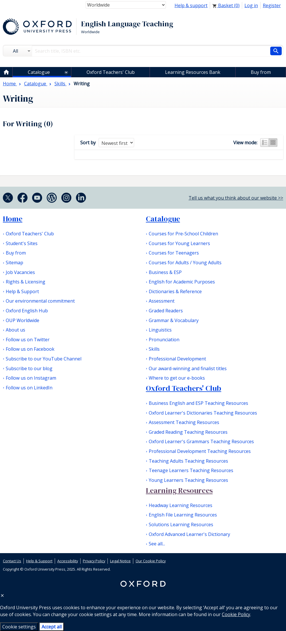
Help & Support (22, 291)
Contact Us (12, 560)
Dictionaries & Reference (175, 291)
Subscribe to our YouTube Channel (43, 359)
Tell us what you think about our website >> (236, 198)
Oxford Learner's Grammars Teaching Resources (201, 441)
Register (272, 5)
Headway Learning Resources (180, 505)
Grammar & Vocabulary (174, 320)
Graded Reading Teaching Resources (188, 432)
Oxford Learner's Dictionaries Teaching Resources (203, 413)
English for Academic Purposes (182, 282)
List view (264, 142)
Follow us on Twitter (28, 339)
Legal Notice (120, 560)
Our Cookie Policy (151, 560)
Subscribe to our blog (29, 368)
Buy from (261, 72)
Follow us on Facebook (30, 349)
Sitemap (14, 262)
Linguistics (160, 330)
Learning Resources (179, 490)
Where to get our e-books (177, 378)
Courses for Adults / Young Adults (185, 262)
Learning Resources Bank (192, 72)
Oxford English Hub (27, 310)
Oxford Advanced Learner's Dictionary (189, 534)
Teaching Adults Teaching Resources (188, 461)
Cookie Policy (236, 614)
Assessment (162, 301)
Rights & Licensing (25, 282)
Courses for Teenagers (174, 253)
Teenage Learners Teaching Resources (191, 470)
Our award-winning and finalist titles (188, 368)
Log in (251, 5)
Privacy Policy (94, 560)
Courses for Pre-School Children (183, 233)
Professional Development (177, 359)
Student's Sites (22, 243)
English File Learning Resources (183, 515)
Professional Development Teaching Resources (200, 451)
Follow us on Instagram (31, 378)
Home (12, 219)
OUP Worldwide (22, 320)
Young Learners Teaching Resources (188, 480)
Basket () (226, 5)
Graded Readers (166, 310)
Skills (154, 349)
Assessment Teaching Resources (184, 422)
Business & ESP (165, 272)
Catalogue (39, 72)
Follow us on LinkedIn (29, 387)
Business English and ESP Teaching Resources (198, 403)
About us (15, 330)
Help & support (191, 5)
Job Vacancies (20, 272)
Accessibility (67, 560)
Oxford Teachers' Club (111, 72)
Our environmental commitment (40, 301)
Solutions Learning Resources (181, 524)
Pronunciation (164, 339)
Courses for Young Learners (179, 243)
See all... (157, 544)
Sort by (88, 142)
